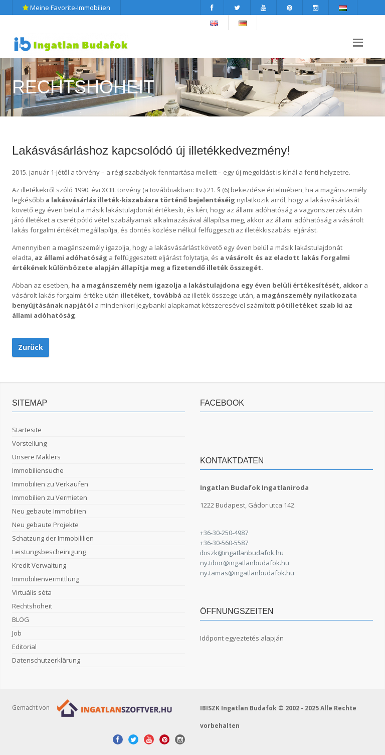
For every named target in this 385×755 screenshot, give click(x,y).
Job (17, 633)
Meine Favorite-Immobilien (66, 7)
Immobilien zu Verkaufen (50, 483)
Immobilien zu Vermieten (49, 497)
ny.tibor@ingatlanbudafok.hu (244, 562)
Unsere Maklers (36, 456)
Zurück (30, 347)
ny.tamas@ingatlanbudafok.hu (247, 572)
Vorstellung (29, 443)
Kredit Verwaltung (39, 565)
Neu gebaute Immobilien (49, 511)
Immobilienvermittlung (45, 578)
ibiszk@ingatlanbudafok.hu (242, 552)
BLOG (20, 619)
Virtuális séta (32, 592)
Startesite (27, 429)
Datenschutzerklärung (46, 660)
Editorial (24, 646)
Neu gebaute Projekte (45, 524)
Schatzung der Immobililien (53, 538)
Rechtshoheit (32, 605)
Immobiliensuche (38, 470)
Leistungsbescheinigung (49, 551)
